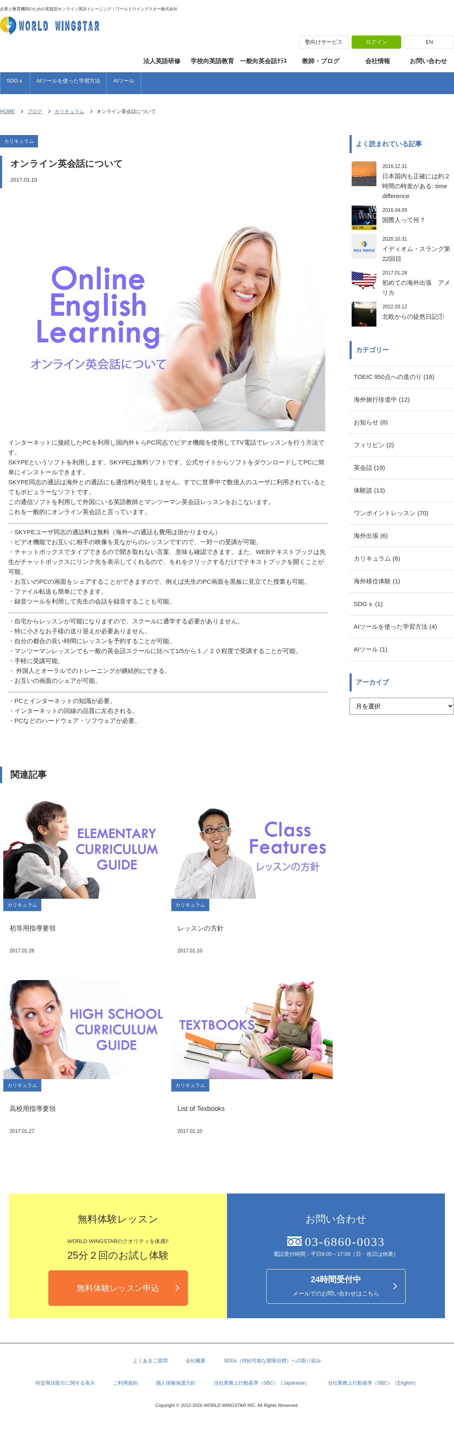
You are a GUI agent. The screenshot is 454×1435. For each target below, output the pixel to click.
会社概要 (196, 1361)
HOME (7, 111)
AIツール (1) (371, 649)
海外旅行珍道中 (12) (382, 399)
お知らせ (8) (371, 422)
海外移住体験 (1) (377, 581)
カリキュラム (69, 111)
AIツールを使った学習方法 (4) (395, 626)
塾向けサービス (324, 42)
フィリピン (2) (374, 444)
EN (429, 42)
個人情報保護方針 (176, 1383)
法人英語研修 (161, 60)
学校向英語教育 (212, 60)
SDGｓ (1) (368, 603)
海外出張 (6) (371, 535)
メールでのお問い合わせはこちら (336, 1285)
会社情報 (377, 60)
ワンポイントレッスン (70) (391, 512)
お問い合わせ (428, 60)
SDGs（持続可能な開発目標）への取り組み (272, 1361)
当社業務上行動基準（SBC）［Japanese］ (262, 1383)
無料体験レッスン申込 (118, 1288)
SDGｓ (15, 81)
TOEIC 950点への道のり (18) (394, 376)
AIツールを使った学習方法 (68, 81)
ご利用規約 (125, 1383)
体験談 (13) (369, 490)
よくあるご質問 (150, 1361)
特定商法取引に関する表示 (65, 1383)
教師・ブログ (320, 60)
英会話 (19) (369, 467)
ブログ (34, 111)
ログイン (376, 42)
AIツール (123, 81)
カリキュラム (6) (377, 558)
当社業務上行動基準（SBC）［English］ (373, 1383)
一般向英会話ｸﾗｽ (263, 60)
